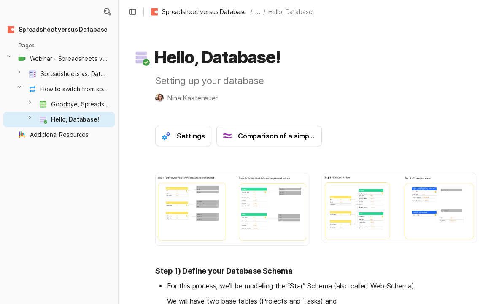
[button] (107, 12)
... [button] (257, 11)
